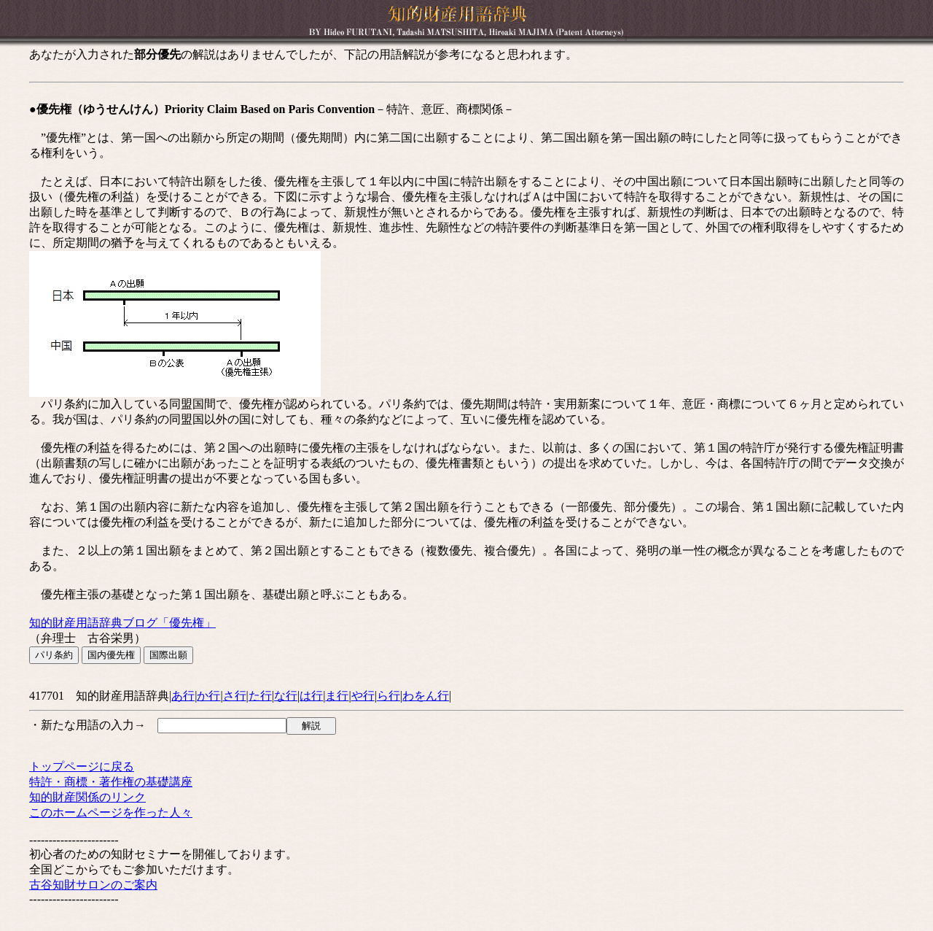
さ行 (234, 695)
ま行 (336, 695)
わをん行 (425, 695)
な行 (285, 695)
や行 (363, 695)
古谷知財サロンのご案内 (93, 884)
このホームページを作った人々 (110, 812)
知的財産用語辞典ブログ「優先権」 (122, 623)
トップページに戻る (81, 766)
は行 (311, 695)
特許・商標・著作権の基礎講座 (110, 782)
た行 (260, 695)
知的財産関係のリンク (87, 797)
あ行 (183, 695)
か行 (208, 695)
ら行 (388, 695)
